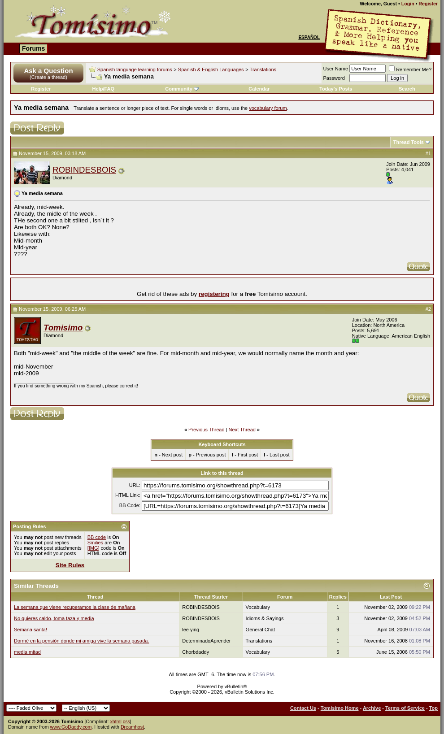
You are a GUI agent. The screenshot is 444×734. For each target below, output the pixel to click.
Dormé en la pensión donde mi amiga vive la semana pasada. (81, 640)
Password (334, 78)
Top (433, 708)
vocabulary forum (268, 108)
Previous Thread (206, 429)
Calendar (259, 88)
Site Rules (70, 565)
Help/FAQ (103, 88)
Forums (33, 48)
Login (407, 3)
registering (214, 294)
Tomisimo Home (340, 708)
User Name (335, 68)
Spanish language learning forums (134, 69)
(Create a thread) (48, 77)
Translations (263, 69)
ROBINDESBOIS (84, 169)
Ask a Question (48, 70)
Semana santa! (30, 629)
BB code (96, 537)
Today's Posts (335, 88)
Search (407, 88)
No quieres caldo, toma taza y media (54, 618)
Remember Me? (410, 69)
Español (309, 37)
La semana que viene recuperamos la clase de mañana (74, 607)
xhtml (115, 721)
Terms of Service (405, 708)
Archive (372, 708)
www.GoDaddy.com (71, 727)
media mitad (27, 652)
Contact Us (303, 708)
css (126, 721)
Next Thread (242, 429)
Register (428, 3)
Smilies (95, 542)
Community (182, 88)
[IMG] (93, 548)
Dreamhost (132, 727)
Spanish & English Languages (211, 69)
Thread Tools (408, 142)
